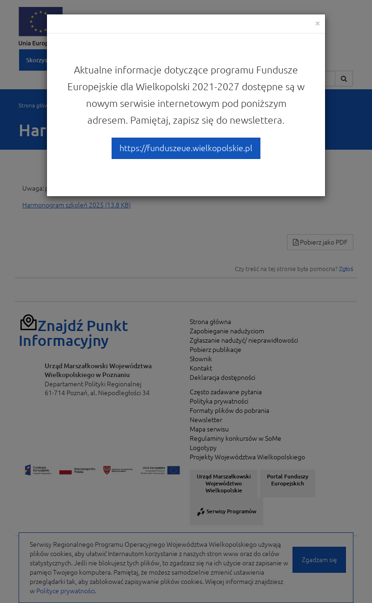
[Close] (317, 23)
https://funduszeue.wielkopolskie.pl (186, 147)
